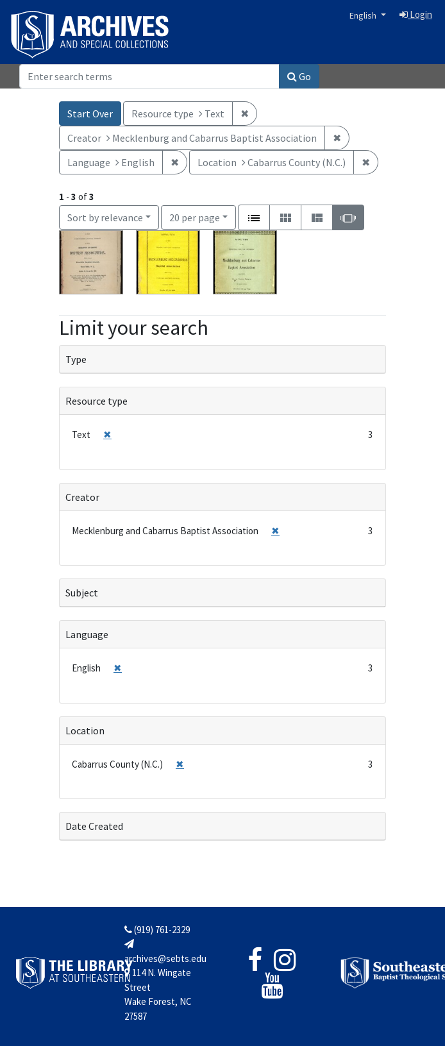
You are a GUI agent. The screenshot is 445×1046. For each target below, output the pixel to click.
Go (299, 76)
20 (194, 216)
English (363, 15)
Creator (82, 497)
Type (76, 359)
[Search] (149, 76)
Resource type (96, 400)
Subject (81, 592)
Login (415, 14)
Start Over (90, 113)
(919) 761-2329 (157, 930)
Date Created (94, 826)
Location (85, 730)
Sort (105, 217)
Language (86, 634)
